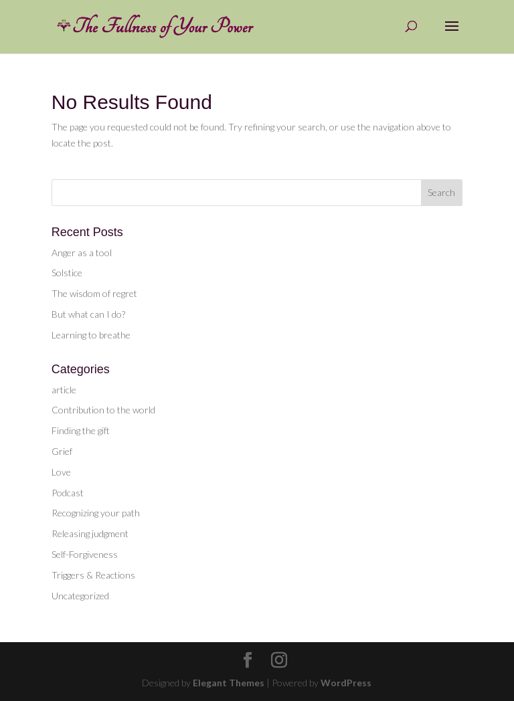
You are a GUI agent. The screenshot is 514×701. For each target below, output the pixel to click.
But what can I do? (88, 314)
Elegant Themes (228, 682)
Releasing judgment (90, 533)
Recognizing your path (96, 512)
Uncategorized (80, 595)
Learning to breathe (91, 334)
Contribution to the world (103, 409)
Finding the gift (81, 430)
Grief (62, 451)
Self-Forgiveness (85, 554)
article (64, 389)
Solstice (67, 272)
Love (61, 472)
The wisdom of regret (94, 293)
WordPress (346, 682)
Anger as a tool (82, 252)
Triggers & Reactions (93, 575)
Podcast (68, 492)
